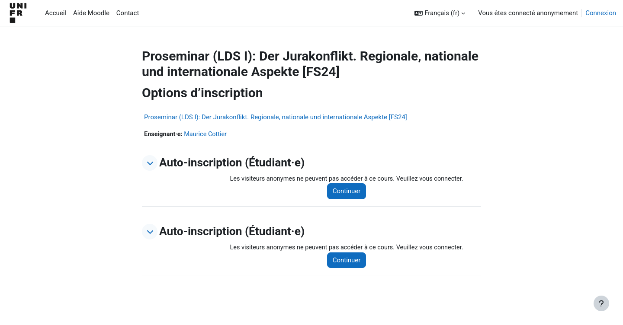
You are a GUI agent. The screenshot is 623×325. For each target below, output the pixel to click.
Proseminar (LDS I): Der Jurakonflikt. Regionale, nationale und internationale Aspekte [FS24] (275, 117)
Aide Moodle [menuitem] (91, 13)
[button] (440, 13)
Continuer (351, 192)
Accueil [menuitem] (55, 13)
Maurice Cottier (208, 134)
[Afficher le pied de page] (601, 303)
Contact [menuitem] (127, 13)
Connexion (600, 13)
